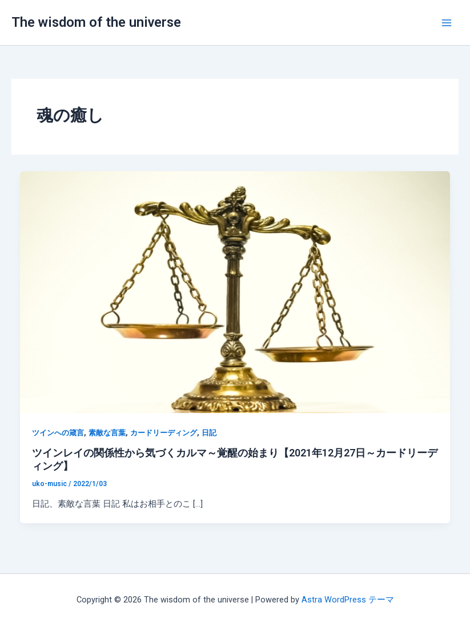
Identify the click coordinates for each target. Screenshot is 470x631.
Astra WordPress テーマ (348, 599)
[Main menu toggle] (447, 23)
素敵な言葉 (107, 432)
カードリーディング (163, 432)
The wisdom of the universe (96, 22)
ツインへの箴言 (58, 432)
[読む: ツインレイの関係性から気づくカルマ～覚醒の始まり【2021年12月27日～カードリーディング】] (235, 291)
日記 (209, 432)
